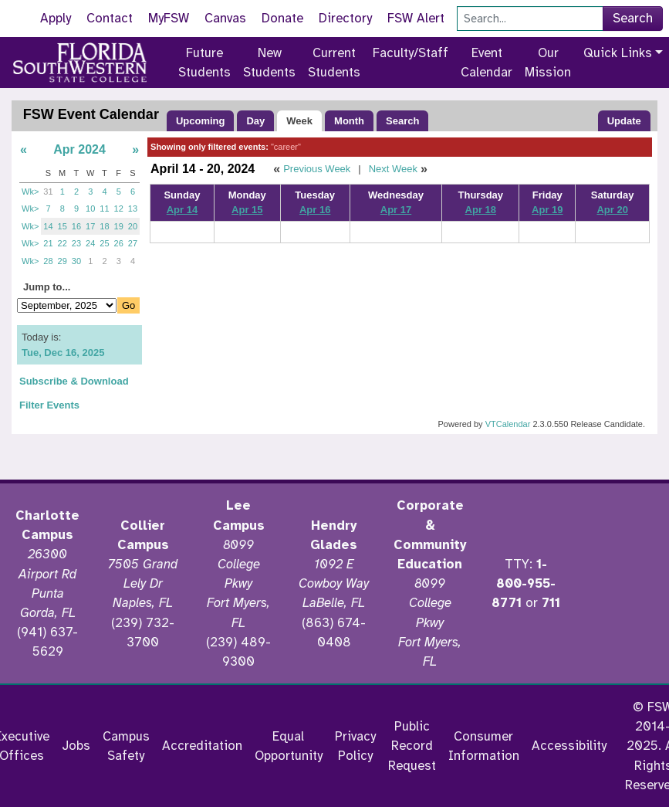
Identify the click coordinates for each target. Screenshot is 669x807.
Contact (109, 18)
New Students (269, 62)
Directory (345, 18)
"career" (286, 146)
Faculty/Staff (410, 53)
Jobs (76, 745)
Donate (282, 18)
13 (132, 208)
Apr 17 (395, 209)
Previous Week (316, 169)
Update (624, 121)
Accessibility (569, 745)
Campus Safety (126, 746)
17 (90, 226)
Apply (55, 18)
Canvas (225, 18)
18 (104, 226)
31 (47, 191)
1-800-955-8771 (524, 583)
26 (118, 243)
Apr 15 (246, 209)
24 (90, 243)
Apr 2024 (79, 149)
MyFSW (168, 18)
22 (62, 243)
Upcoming (200, 121)
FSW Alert (415, 18)
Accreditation (202, 745)
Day (255, 121)
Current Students (334, 62)
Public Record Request (412, 745)
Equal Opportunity (289, 746)
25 (104, 243)
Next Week (393, 169)
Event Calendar (486, 62)
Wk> (30, 191)
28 (47, 261)
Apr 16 (314, 209)
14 (47, 226)
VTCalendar (508, 424)
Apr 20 (611, 209)
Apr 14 (182, 209)
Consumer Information (483, 746)
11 (104, 208)
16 (76, 226)
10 (90, 208)
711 (551, 603)
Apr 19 (547, 209)
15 (62, 226)
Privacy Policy (355, 746)
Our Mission (548, 62)
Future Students (204, 62)
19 (118, 226)
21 (47, 243)
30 (76, 261)
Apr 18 (480, 209)
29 (62, 261)
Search (633, 18)
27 (132, 243)
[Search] (530, 18)
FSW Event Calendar (91, 114)
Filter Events (49, 405)
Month (349, 121)
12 (118, 208)
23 (76, 243)
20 (132, 226)
